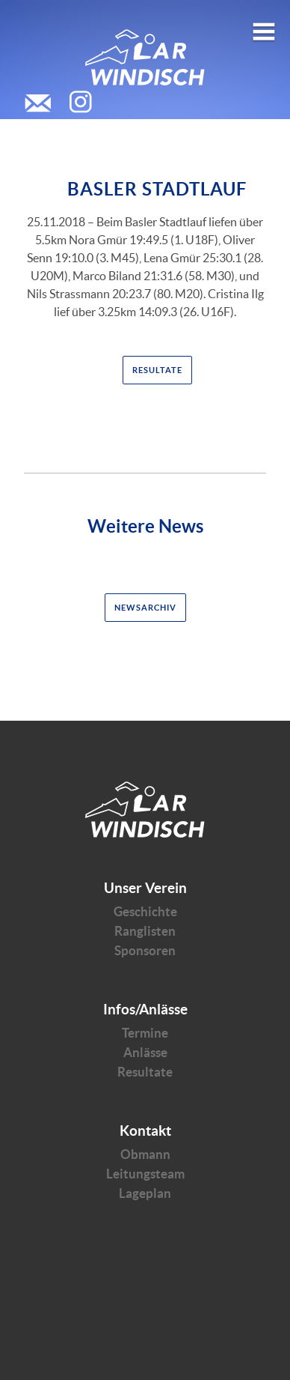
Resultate (157, 370)
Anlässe (145, 1052)
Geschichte (145, 911)
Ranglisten (145, 931)
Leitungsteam (145, 1173)
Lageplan (145, 1193)
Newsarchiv (145, 607)
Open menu (264, 25)
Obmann (145, 1154)
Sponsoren (145, 950)
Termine (145, 1033)
